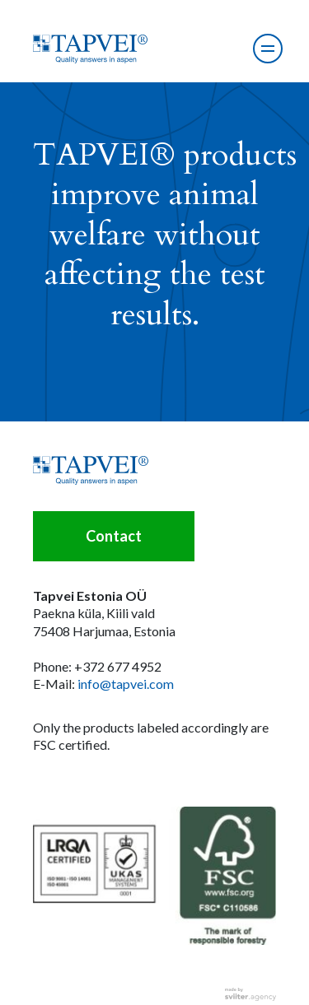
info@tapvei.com (125, 683)
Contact (114, 536)
